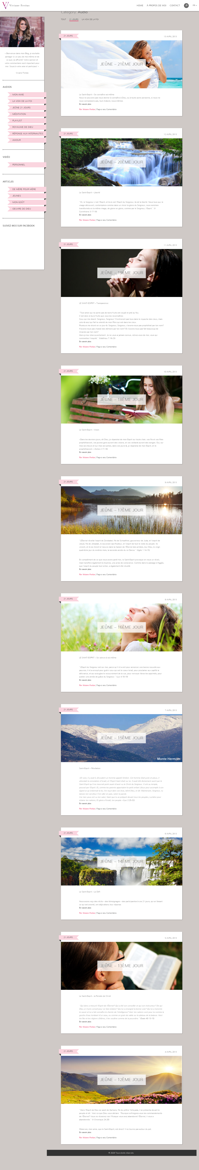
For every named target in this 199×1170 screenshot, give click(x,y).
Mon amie (18, 95)
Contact (175, 5)
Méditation (19, 114)
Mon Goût (18, 202)
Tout (63, 26)
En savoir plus (85, 111)
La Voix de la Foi (22, 101)
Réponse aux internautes (27, 134)
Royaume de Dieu (22, 127)
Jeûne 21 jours (21, 108)
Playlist (17, 121)
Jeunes (16, 196)
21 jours (73, 26)
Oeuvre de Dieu (21, 209)
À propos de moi (156, 5)
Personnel (18, 165)
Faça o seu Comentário (106, 117)
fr (195, 5)
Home (140, 5)
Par (87, 117)
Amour (16, 140)
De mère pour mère (24, 189)
